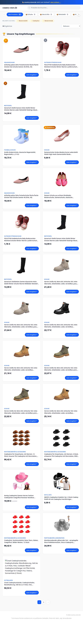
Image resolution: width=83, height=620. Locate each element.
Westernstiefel (22, 21)
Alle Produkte (14, 14)
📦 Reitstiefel (63, 14)
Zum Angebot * (32, 75)
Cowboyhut (35, 21)
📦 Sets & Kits (46, 14)
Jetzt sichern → (55, 2)
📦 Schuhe (31, 14)
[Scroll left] (4, 14)
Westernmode (48, 21)
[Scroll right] (79, 14)
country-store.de (9, 8)
